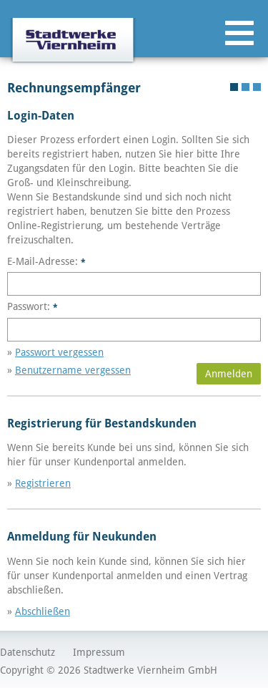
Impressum (99, 652)
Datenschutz (27, 652)
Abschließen (42, 611)
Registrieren (43, 483)
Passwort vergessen (59, 352)
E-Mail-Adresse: (46, 261)
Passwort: (32, 306)
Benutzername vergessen (73, 370)
